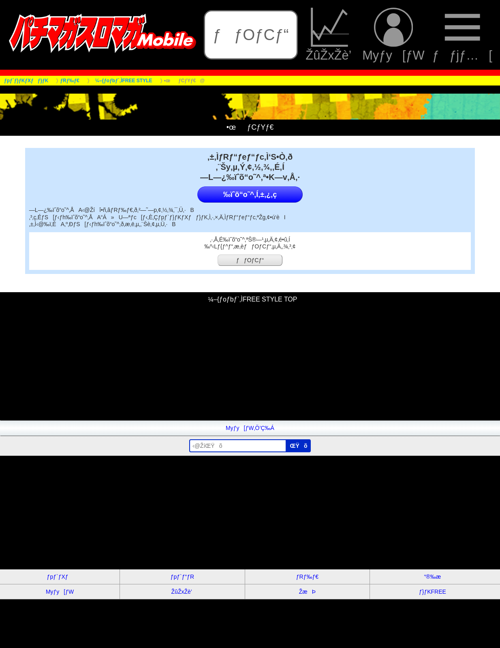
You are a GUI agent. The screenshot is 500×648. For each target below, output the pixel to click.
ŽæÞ (307, 591)
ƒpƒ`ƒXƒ (60, 576)
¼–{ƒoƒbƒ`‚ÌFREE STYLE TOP (250, 299)
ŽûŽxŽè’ (330, 35)
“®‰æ (432, 576)
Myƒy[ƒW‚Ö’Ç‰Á (250, 428)
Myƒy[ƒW (393, 35)
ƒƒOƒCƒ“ (250, 34)
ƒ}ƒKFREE (432, 591)
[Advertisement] (243, 363)
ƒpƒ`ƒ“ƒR (182, 576)
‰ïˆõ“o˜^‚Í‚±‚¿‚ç (250, 194)
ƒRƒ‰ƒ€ (307, 576)
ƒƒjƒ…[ (462, 35)
